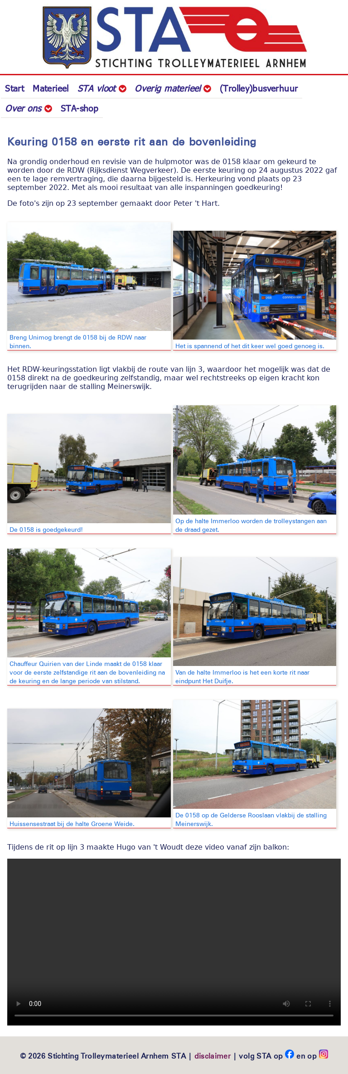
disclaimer (212, 1055)
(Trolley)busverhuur (259, 88)
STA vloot (101, 88)
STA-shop (79, 108)
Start (14, 88)
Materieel (50, 88)
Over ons (28, 108)
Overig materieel (173, 88)
